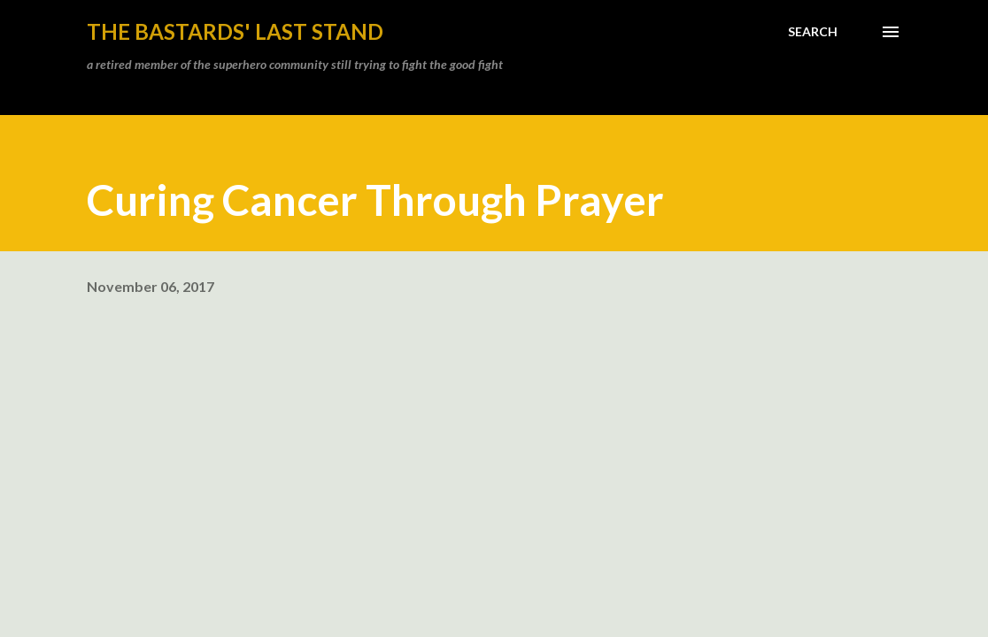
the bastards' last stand (235, 31)
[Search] (812, 31)
